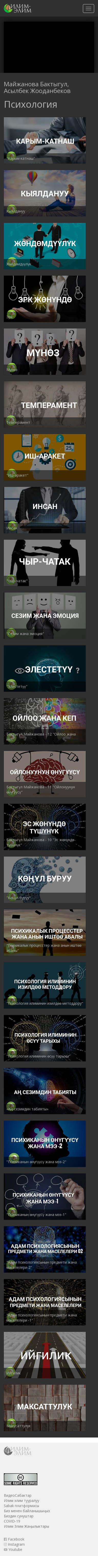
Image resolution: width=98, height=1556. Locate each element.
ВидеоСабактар (17, 1495)
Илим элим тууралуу (21, 1500)
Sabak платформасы (21, 1505)
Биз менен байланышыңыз (27, 1510)
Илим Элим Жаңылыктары (26, 1526)
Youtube (13, 1549)
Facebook (14, 1539)
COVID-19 (12, 1521)
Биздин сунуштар (19, 1515)
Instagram (14, 1544)
